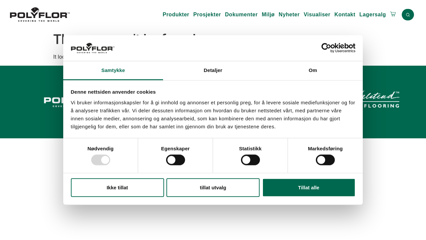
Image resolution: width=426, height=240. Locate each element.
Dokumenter (241, 14)
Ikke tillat (117, 187)
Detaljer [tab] (213, 70)
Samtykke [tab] (113, 70)
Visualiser (317, 14)
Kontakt (344, 14)
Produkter (176, 14)
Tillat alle (309, 187)
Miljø (268, 14)
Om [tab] (313, 70)
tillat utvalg (213, 187)
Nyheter (289, 14)
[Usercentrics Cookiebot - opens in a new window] (326, 48)
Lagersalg (372, 14)
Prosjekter (207, 14)
